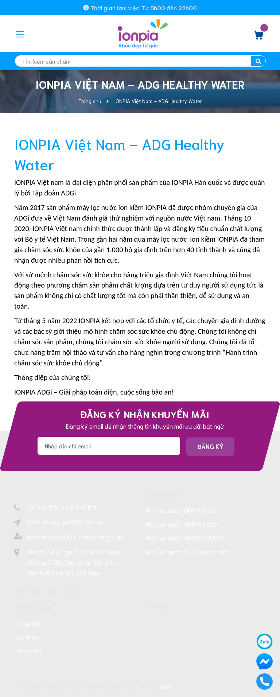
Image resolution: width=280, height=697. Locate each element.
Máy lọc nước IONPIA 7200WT (186, 538)
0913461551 (43, 507)
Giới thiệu (26, 637)
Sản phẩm (27, 650)
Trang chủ (27, 623)
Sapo (164, 686)
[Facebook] (18, 592)
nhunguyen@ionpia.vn (72, 522)
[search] (140, 61)
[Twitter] (35, 592)
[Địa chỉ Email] (109, 446)
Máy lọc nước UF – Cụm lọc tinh (187, 551)
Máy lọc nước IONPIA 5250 (181, 524)
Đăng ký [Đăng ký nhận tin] (210, 446)
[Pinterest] (52, 592)
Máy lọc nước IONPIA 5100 (181, 510)
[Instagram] (69, 592)
